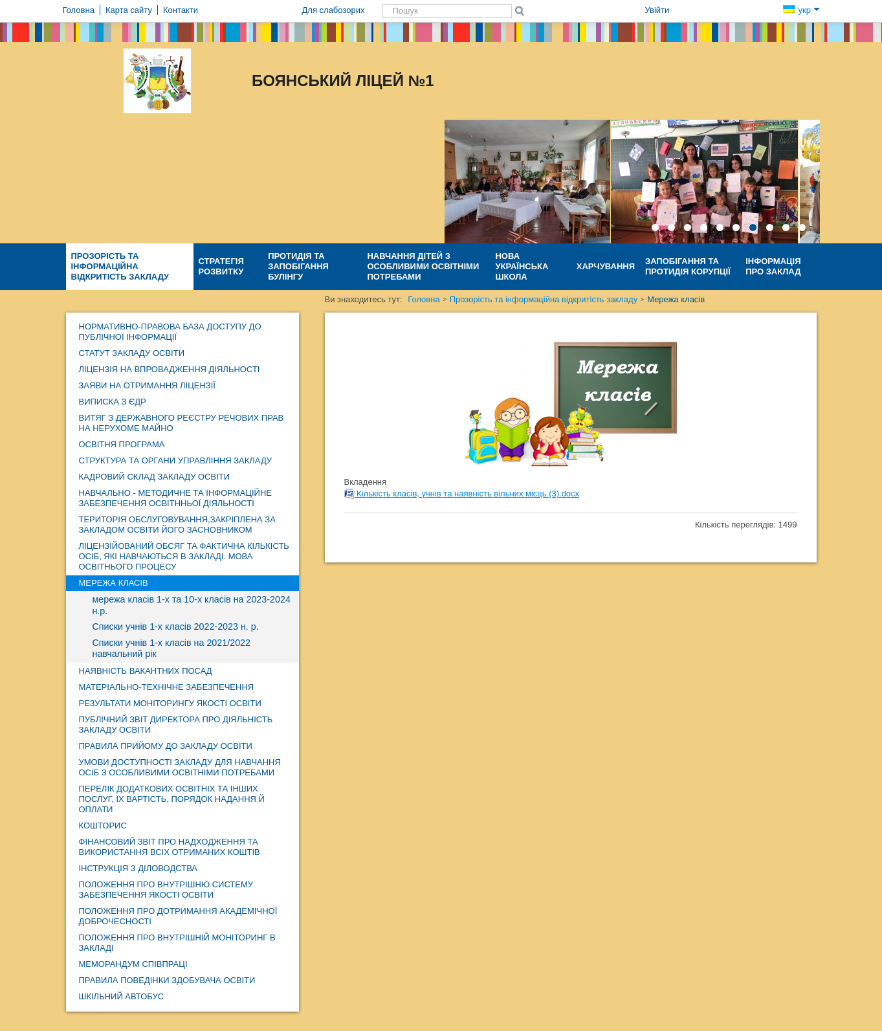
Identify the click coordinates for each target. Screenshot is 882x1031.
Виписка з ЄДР (112, 401)
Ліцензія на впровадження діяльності (169, 369)
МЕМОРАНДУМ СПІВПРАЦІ (133, 964)
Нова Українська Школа (521, 266)
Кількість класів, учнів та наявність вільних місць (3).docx (462, 493)
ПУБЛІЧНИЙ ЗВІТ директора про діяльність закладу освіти (176, 725)
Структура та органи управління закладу (175, 460)
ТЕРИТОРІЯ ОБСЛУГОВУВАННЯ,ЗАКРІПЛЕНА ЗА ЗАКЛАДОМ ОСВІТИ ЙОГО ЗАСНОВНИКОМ (177, 525)
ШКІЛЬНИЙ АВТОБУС (121, 996)
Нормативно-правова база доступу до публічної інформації (170, 332)
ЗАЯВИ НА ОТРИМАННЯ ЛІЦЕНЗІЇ (147, 385)
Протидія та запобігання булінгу (298, 266)
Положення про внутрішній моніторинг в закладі (177, 943)
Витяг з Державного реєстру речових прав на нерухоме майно (181, 423)
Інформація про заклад (772, 266)
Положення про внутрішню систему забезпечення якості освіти (166, 890)
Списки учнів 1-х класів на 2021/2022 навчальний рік (172, 648)
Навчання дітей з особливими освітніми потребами (423, 266)
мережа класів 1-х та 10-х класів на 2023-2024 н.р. (192, 605)
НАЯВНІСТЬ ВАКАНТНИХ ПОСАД (145, 671)
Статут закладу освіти (132, 353)
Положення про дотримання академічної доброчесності (178, 916)
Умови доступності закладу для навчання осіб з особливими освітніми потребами (180, 767)
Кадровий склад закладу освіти (154, 477)
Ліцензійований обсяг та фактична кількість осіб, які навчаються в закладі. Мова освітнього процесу (184, 556)
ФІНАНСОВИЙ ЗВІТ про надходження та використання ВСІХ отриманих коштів (169, 847)
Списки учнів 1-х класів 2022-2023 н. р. (176, 626)
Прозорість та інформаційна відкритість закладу (120, 266)
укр (801, 10)
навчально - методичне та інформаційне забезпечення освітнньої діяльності (175, 498)
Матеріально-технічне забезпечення (166, 687)
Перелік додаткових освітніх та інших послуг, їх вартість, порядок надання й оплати (172, 799)
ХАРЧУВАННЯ (606, 266)
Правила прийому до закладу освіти (165, 746)
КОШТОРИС (103, 825)
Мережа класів (113, 583)
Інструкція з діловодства (138, 868)
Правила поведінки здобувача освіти (167, 980)
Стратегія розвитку (221, 266)
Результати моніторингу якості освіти (170, 703)
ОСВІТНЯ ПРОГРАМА (122, 444)
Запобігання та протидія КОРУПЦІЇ (688, 266)
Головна (423, 299)
